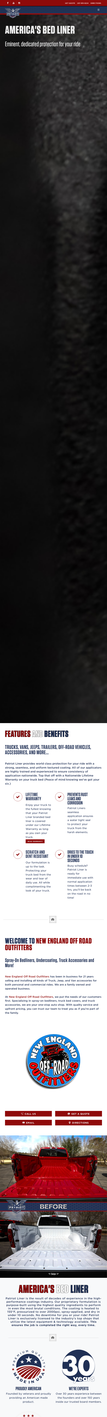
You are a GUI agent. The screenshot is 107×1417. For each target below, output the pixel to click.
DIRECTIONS (79, 1122)
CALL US (28, 1113)
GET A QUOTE (79, 1113)
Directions (96, 3)
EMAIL (28, 1122)
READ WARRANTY (35, 841)
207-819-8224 (82, 3)
